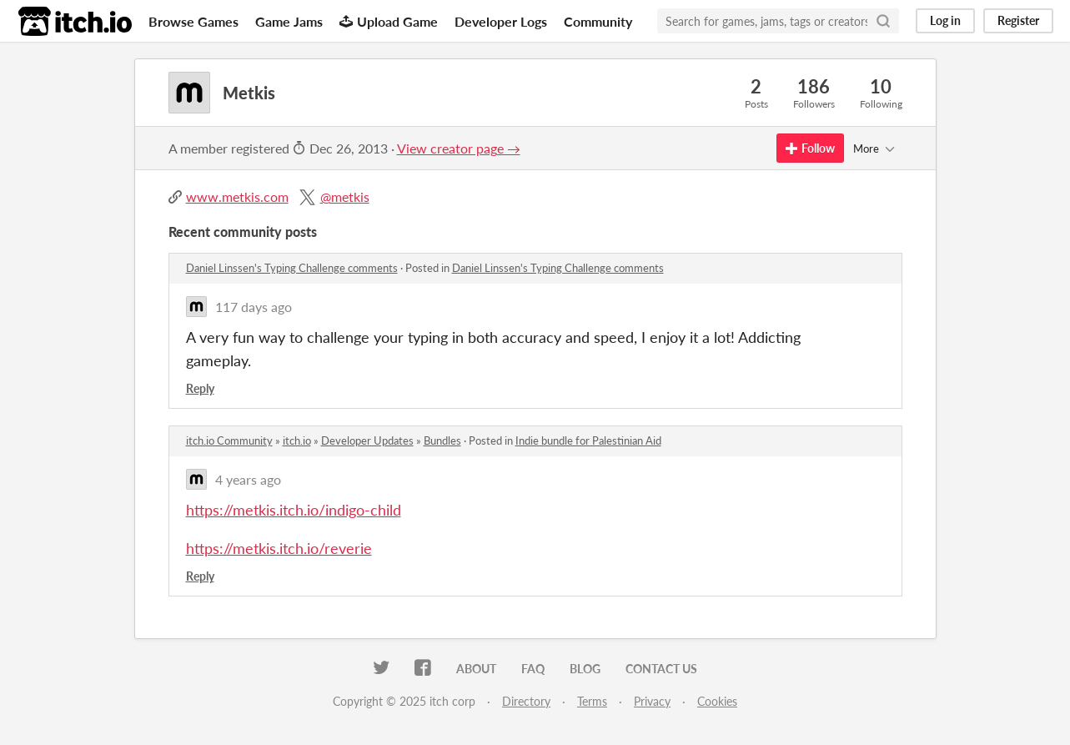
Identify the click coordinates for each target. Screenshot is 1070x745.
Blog (585, 669)
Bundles (442, 440)
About (476, 669)
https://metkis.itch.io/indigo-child (293, 510)
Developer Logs (501, 21)
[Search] (883, 20)
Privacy (652, 701)
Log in (945, 20)
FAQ (533, 669)
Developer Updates (367, 440)
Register (1018, 20)
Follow (810, 148)
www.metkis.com (237, 196)
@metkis (344, 196)
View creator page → (458, 148)
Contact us (661, 669)
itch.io (297, 440)
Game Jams (289, 21)
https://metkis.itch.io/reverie (279, 548)
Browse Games (193, 21)
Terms (592, 701)
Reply (200, 388)
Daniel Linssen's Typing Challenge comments (292, 267)
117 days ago (253, 307)
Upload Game (388, 21)
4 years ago (248, 479)
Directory (526, 701)
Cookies (717, 701)
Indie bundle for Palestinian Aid (588, 440)
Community (598, 21)
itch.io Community (229, 440)
